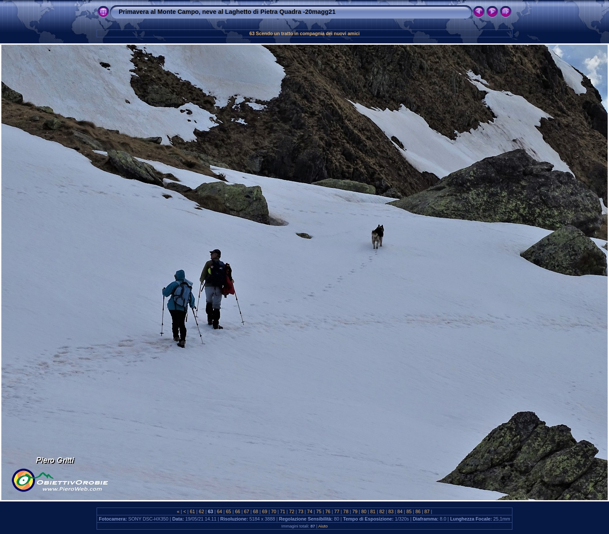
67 (246, 511)
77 (337, 511)
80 (364, 511)
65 (229, 511)
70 (274, 511)
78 (346, 511)
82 (382, 511)
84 (400, 511)
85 (409, 511)
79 (355, 511)
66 (237, 511)
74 (310, 511)
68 (255, 511)
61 (192, 511)
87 (427, 511)
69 (265, 511)
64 (220, 511)
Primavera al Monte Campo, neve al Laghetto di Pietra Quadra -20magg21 (227, 11)
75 (319, 511)
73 (300, 511)
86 (418, 511)
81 (373, 511)
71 (283, 511)
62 (201, 511)
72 (291, 511)
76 (328, 511)
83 (391, 511)
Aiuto (323, 526)
